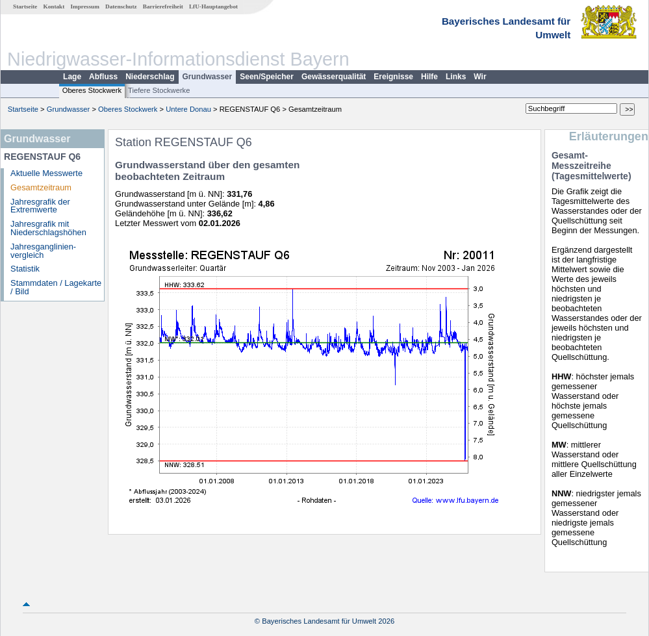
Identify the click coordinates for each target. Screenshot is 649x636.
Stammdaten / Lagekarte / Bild (55, 287)
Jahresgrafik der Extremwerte (40, 206)
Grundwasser (208, 76)
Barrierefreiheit (163, 6)
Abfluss (103, 76)
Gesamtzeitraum (40, 187)
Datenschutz (121, 6)
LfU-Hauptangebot (213, 6)
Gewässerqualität (333, 76)
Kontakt (54, 6)
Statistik (25, 268)
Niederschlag (149, 76)
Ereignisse (393, 76)
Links (456, 76)
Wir (480, 76)
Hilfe (429, 76)
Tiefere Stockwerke (159, 90)
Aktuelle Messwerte (46, 173)
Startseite (25, 6)
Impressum (85, 6)
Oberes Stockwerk (91, 90)
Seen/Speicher (267, 76)
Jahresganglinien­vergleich (43, 251)
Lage (72, 76)
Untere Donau (188, 109)
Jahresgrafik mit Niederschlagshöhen (48, 228)
